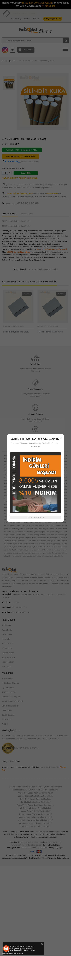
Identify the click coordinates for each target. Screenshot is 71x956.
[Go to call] (6, 948)
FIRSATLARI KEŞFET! (35, 517)
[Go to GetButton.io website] (6, 953)
